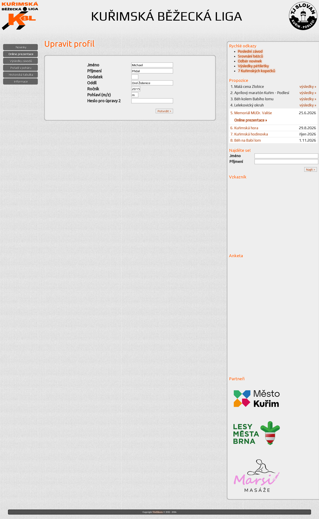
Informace (21, 81)
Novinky (21, 47)
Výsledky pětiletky (253, 66)
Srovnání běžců (250, 56)
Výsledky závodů (21, 61)
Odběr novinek (250, 61)
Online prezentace (20, 54)
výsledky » (308, 86)
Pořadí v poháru (20, 67)
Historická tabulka (21, 74)
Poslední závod (250, 51)
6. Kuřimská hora (244, 128)
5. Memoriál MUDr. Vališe (251, 113)
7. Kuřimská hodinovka (249, 134)
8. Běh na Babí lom (245, 140)
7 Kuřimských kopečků (256, 71)
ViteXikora (158, 512)
